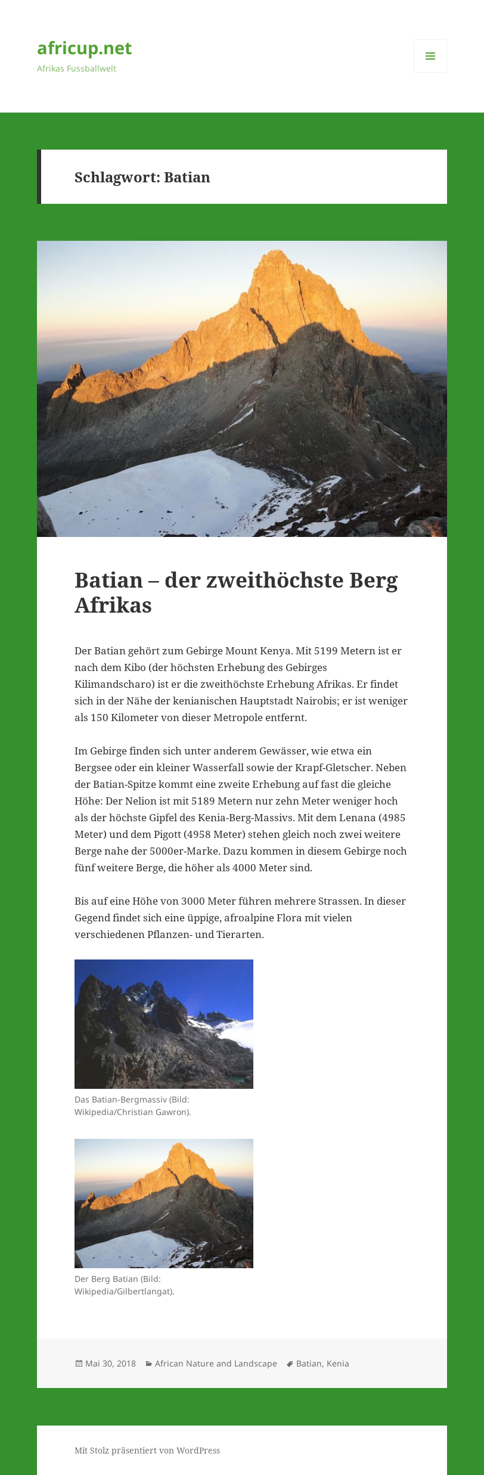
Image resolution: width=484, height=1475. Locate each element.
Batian (309, 1363)
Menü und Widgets (430, 72)
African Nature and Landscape (216, 1363)
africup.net (84, 47)
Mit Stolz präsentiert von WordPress (147, 1450)
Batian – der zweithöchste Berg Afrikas (236, 592)
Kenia (338, 1363)
